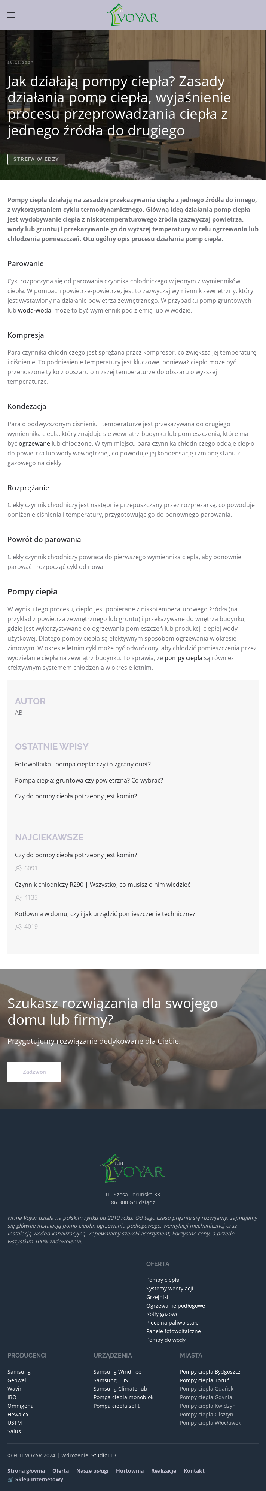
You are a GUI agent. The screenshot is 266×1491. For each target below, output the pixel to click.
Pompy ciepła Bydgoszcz (210, 1371)
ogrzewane (34, 443)
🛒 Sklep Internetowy (35, 1479)
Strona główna (26, 1470)
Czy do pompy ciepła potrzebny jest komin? (76, 796)
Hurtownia (130, 1470)
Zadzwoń (34, 1072)
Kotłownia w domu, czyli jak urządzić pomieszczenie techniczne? (105, 914)
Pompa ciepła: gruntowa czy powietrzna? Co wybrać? (89, 780)
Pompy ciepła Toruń (205, 1380)
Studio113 (103, 1455)
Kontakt (194, 1470)
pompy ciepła (183, 658)
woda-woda (34, 310)
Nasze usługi (92, 1470)
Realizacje (163, 1470)
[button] (11, 15)
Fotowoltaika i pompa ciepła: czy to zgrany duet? (83, 764)
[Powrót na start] (133, 15)
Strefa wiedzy (36, 159)
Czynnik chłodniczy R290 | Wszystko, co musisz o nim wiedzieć (102, 884)
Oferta (60, 1470)
